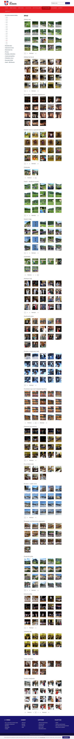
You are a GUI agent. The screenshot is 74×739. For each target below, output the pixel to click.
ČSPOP (56, 722)
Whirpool (24, 722)
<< (25, 177)
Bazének (23, 724)
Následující (31, 53)
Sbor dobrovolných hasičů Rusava (62, 725)
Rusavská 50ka (41, 724)
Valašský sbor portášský (60, 727)
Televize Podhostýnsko (43, 722)
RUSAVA (13, 3)
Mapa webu (7, 727)
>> (35, 53)
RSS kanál (7, 725)
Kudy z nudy (41, 727)
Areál (23, 727)
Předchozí (29, 177)
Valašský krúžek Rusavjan (60, 724)
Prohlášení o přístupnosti (10, 724)
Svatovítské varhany (42, 728)
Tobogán (23, 725)
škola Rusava (41, 725)
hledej (67, 3)
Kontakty (6, 728)
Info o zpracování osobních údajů (11, 722)
